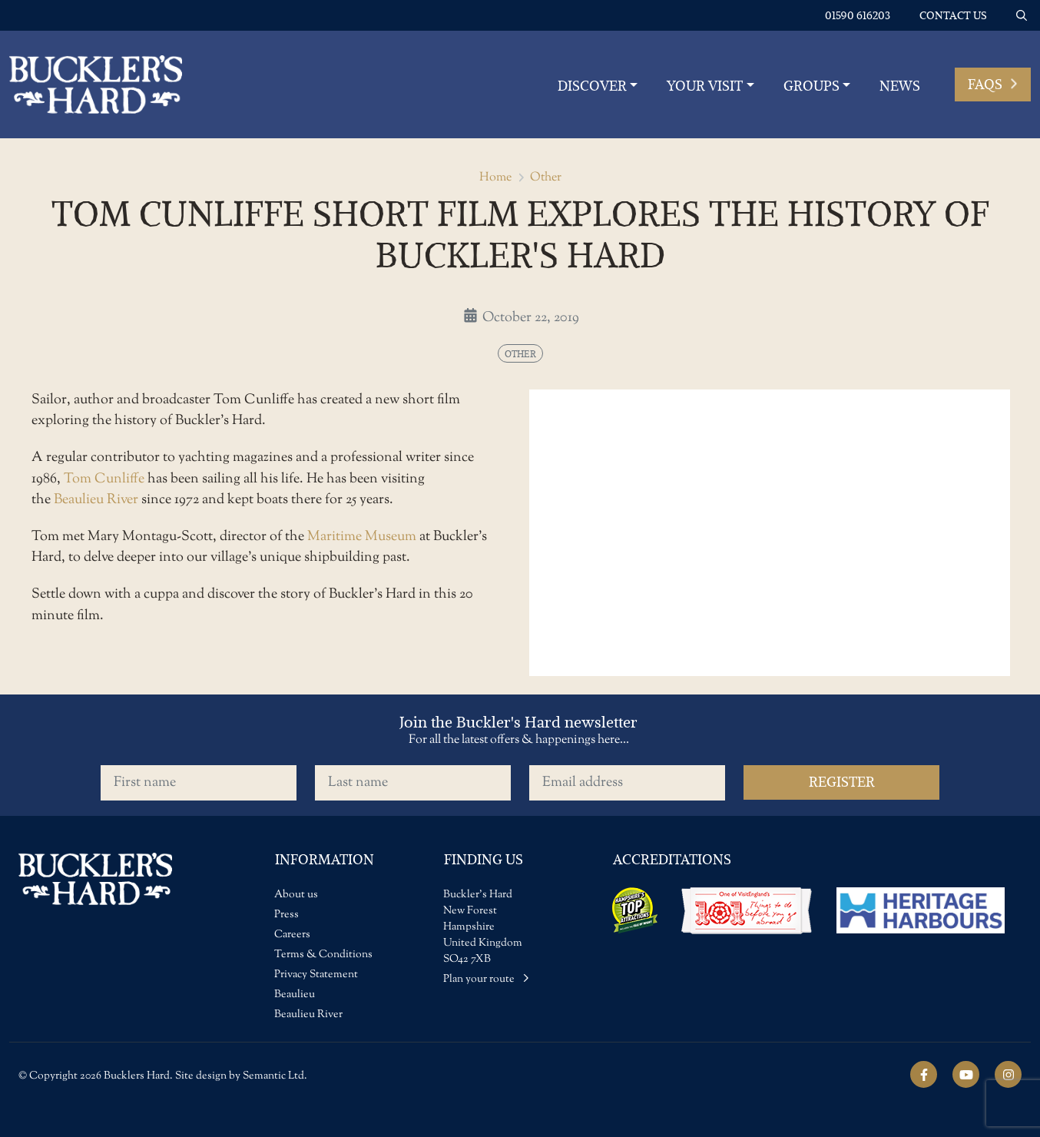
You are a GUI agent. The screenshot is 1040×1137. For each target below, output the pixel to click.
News (899, 85)
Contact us (953, 15)
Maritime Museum (361, 536)
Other (545, 178)
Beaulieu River (96, 499)
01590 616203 (857, 15)
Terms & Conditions (323, 955)
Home (495, 178)
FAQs (993, 84)
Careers (292, 935)
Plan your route (486, 979)
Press (286, 915)
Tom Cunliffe (104, 479)
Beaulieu (294, 995)
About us (296, 895)
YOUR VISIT (705, 85)
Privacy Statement (316, 975)
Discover (592, 85)
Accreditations (672, 859)
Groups (811, 85)
